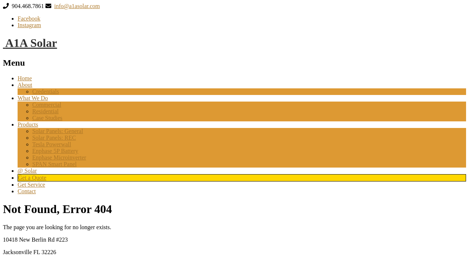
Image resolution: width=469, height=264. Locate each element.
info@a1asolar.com (77, 6)
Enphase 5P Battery (55, 151)
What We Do (33, 98)
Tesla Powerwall (51, 144)
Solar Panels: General (57, 131)
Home (25, 78)
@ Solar (27, 171)
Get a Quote (32, 178)
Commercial (46, 105)
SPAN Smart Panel (54, 164)
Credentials (45, 91)
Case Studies (47, 118)
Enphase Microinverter (59, 157)
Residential (45, 111)
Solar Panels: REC (54, 138)
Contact (27, 191)
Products (28, 124)
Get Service (31, 185)
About (25, 85)
